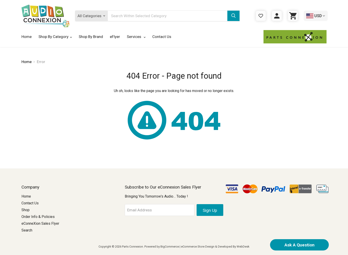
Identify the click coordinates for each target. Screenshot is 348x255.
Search (26, 230)
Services (136, 36)
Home (26, 36)
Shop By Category (55, 36)
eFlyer (115, 36)
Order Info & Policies (38, 217)
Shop (25, 210)
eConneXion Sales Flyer (40, 223)
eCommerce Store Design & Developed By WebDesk (215, 246)
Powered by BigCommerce (161, 246)
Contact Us (161, 36)
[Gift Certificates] (261, 16)
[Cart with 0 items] (293, 16)
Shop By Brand (91, 36)
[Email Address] (159, 210)
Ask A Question (300, 245)
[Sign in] (277, 16)
